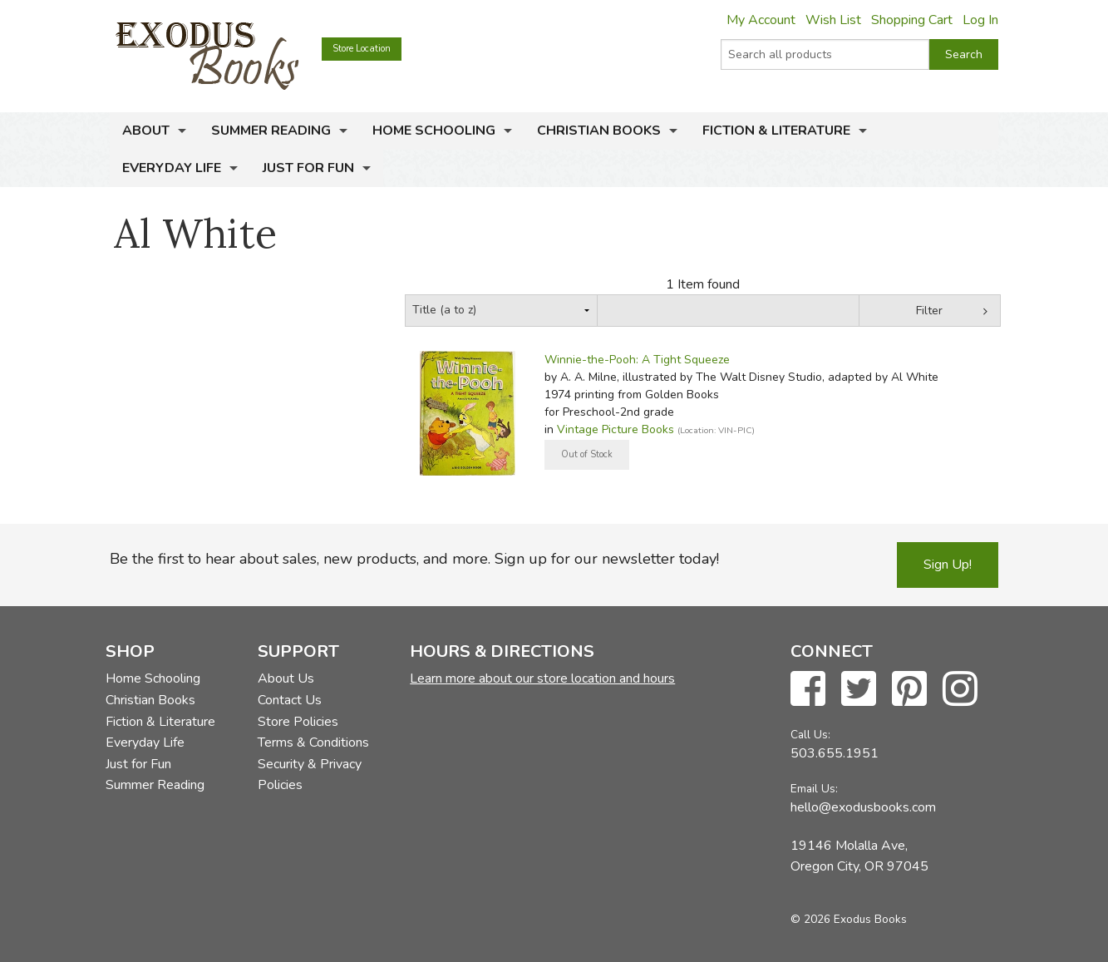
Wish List (833, 20)
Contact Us (290, 700)
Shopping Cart (912, 20)
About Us (286, 678)
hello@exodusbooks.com (863, 807)
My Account (760, 20)
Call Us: (810, 734)
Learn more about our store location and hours (542, 678)
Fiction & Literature (776, 130)
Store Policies (298, 722)
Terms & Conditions (313, 742)
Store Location (361, 48)
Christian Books (599, 130)
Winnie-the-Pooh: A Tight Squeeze (637, 360)
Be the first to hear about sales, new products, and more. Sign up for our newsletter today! (414, 559)
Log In (980, 20)
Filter (929, 310)
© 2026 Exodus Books (848, 919)
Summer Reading (271, 130)
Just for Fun (308, 168)
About (146, 130)
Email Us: (814, 789)
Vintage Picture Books (615, 429)
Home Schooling (433, 130)
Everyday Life (171, 168)
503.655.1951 (834, 753)
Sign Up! (947, 564)
